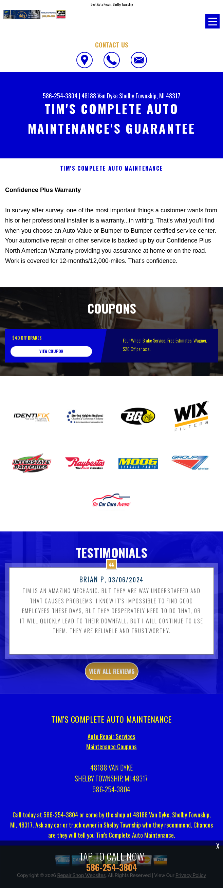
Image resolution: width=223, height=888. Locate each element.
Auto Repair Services (111, 768)
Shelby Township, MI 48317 (149, 95)
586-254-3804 (60, 95)
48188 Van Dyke (99, 95)
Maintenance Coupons (111, 778)
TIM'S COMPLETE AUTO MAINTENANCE (111, 168)
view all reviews (111, 703)
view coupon (51, 384)
